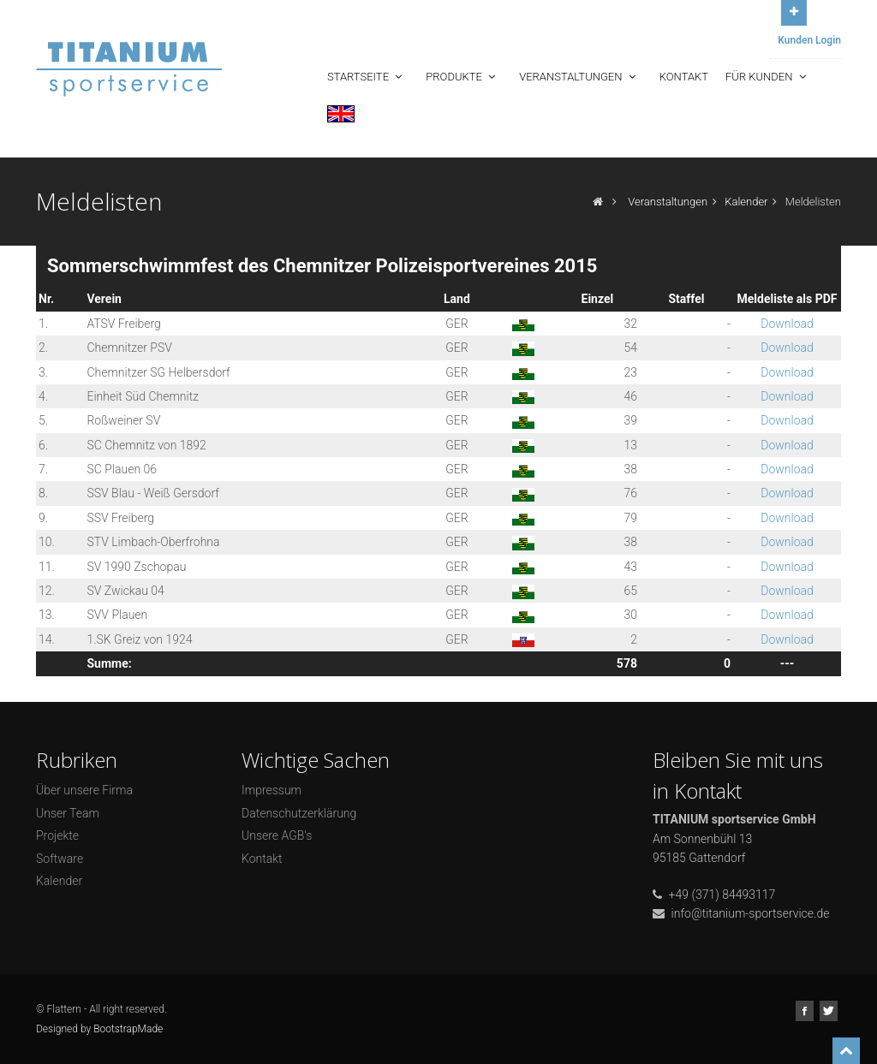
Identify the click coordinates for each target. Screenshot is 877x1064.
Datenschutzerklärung (299, 813)
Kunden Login (809, 40)
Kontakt (683, 76)
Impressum (271, 790)
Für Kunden (767, 76)
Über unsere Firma (84, 790)
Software (59, 858)
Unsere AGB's (277, 835)
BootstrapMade (128, 1029)
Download (787, 323)
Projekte (57, 835)
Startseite (366, 76)
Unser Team (67, 813)
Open (794, 11)
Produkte (462, 76)
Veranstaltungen (579, 76)
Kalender (746, 201)
